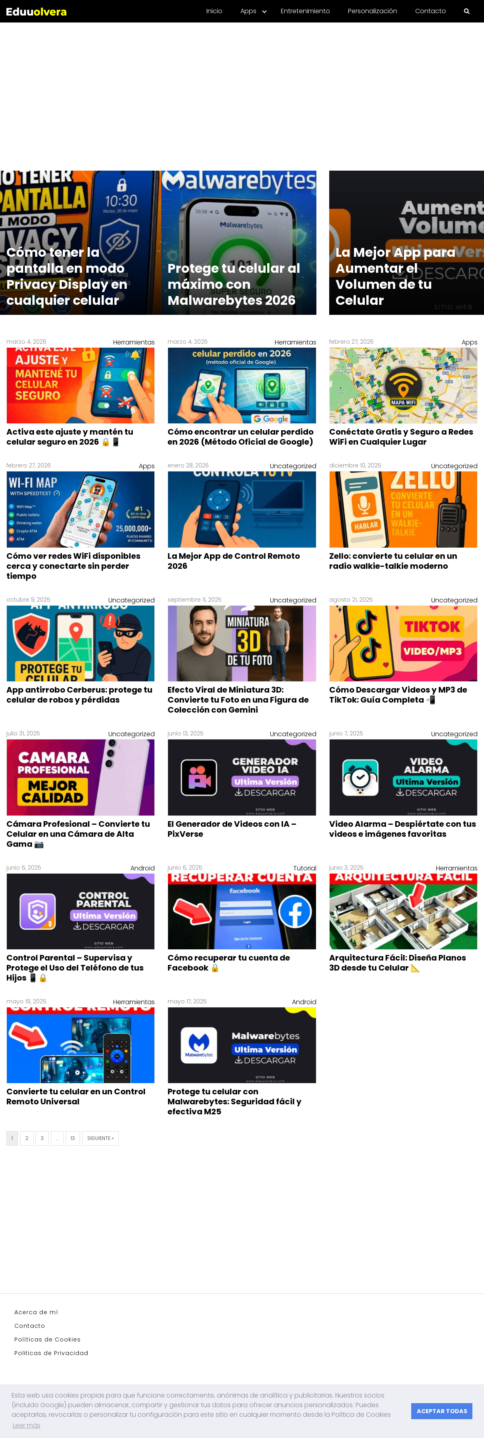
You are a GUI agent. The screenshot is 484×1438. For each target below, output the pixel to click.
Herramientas (134, 342)
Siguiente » (100, 1138)
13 (73, 1138)
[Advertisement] (242, 92)
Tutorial (304, 868)
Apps (248, 11)
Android (142, 868)
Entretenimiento (305, 11)
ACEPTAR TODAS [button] (442, 1411)
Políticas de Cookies (47, 1339)
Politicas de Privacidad (51, 1353)
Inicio (214, 11)
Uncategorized (293, 466)
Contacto (430, 11)
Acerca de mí (36, 1312)
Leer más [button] (26, 1425)
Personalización (372, 11)
